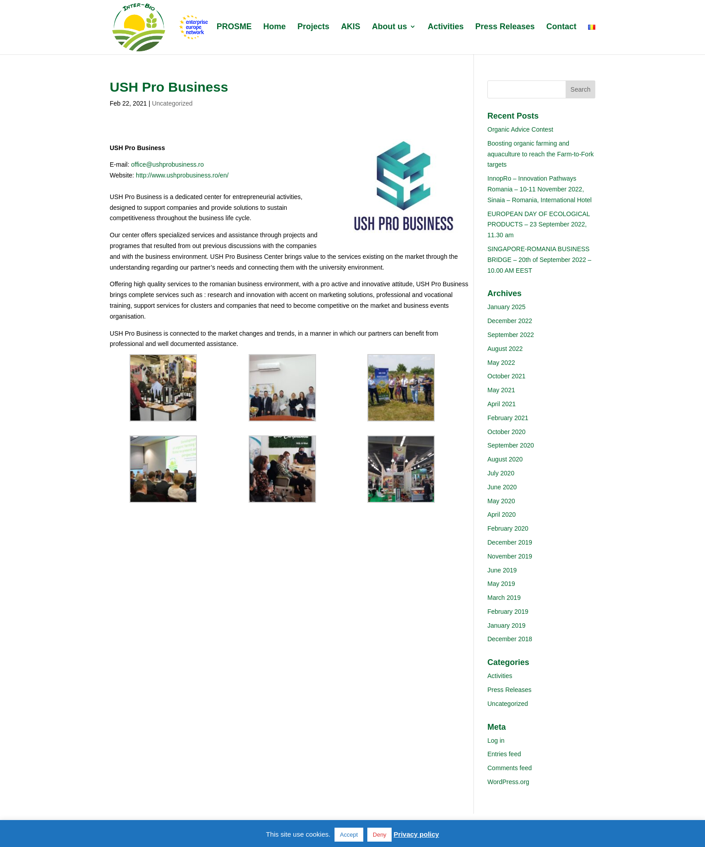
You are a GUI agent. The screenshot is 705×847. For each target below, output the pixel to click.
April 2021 (501, 404)
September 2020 (510, 445)
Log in (495, 740)
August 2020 (505, 459)
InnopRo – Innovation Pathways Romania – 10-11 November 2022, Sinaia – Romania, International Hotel (539, 189)
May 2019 (501, 583)
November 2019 (509, 556)
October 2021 (506, 376)
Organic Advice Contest (520, 129)
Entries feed (504, 754)
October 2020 (506, 431)
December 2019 (509, 542)
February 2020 (507, 528)
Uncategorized (172, 103)
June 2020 (502, 487)
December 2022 (509, 320)
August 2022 (505, 348)
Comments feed (509, 768)
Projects (313, 27)
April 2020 (501, 514)
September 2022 (510, 334)
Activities (446, 27)
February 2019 (507, 611)
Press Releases (505, 27)
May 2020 (501, 501)
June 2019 (502, 570)
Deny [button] (379, 834)
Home (274, 27)
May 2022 (501, 362)
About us (389, 27)
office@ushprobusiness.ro (167, 164)
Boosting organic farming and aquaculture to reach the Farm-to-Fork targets (540, 154)
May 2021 (501, 390)
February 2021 (507, 417)
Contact (561, 27)
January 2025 (506, 306)
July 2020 (500, 473)
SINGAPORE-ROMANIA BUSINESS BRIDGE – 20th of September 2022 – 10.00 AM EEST (539, 259)
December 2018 (509, 639)
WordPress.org (508, 781)
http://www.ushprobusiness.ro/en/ (182, 175)
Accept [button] (349, 834)
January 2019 (506, 625)
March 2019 (504, 597)
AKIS (350, 27)
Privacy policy (416, 834)
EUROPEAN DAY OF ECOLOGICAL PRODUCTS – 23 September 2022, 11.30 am (538, 224)
